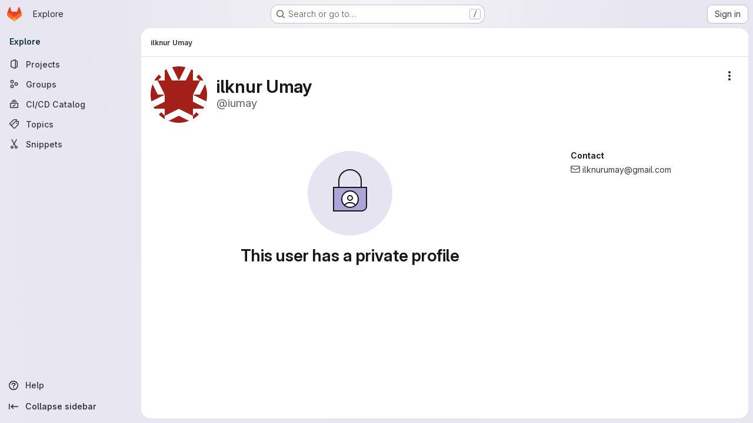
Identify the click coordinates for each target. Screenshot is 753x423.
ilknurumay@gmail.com (626, 169)
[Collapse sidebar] (70, 406)
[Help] (70, 385)
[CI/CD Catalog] (70, 104)
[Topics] (70, 124)
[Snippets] (70, 144)
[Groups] (70, 84)
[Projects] (70, 64)
